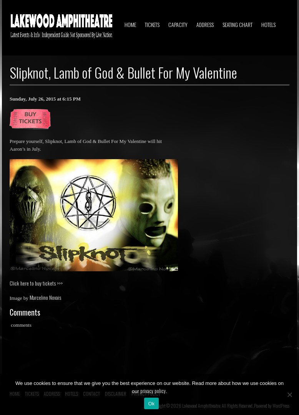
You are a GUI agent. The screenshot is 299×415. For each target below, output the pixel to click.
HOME (130, 24)
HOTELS (268, 24)
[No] (289, 394)
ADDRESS (205, 24)
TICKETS (152, 24)
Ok (151, 404)
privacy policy (153, 391)
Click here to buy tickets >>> (36, 283)
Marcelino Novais (45, 297)
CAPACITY (178, 24)
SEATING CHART (237, 24)
